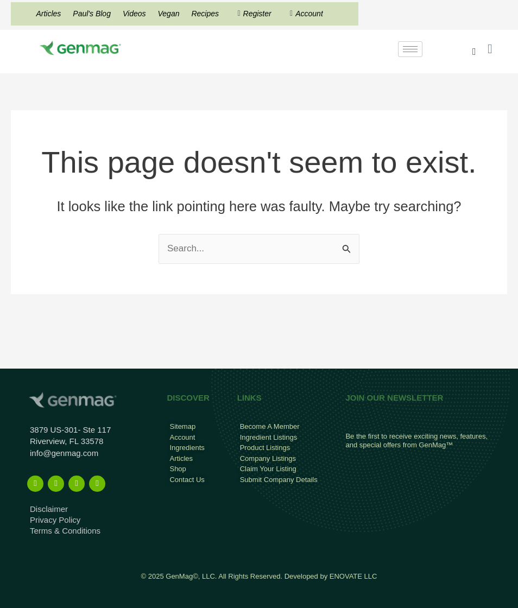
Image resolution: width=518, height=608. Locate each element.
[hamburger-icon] (410, 49)
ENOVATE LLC (353, 576)
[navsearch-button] (474, 51)
